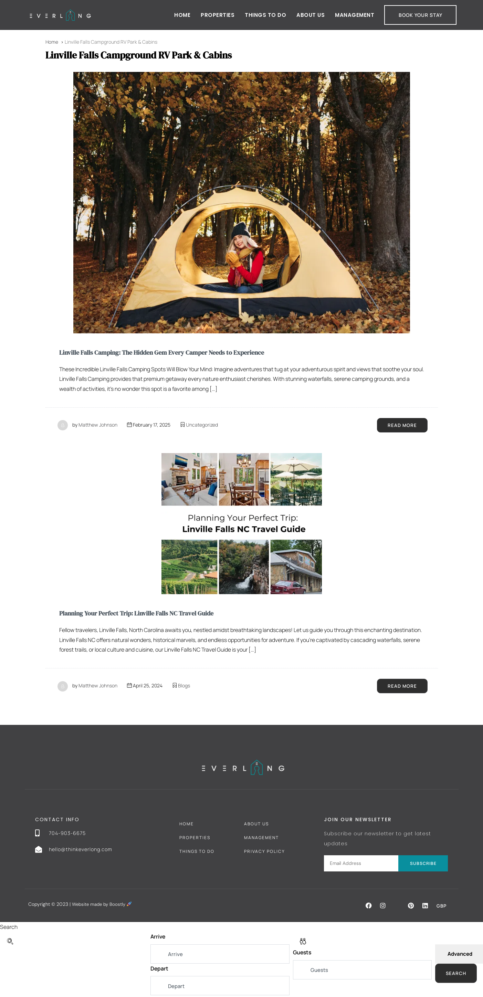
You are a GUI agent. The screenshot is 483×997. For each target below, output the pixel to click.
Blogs (184, 686)
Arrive (158, 938)
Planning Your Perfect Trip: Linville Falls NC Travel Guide (145, 614)
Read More (402, 425)
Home (182, 15)
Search (456, 974)
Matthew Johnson (97, 425)
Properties (217, 15)
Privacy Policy (264, 852)
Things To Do (196, 852)
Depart (159, 970)
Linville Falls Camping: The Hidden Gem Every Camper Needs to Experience (173, 352)
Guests (303, 954)
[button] (368, 906)
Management (354, 15)
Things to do (265, 15)
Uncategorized (202, 425)
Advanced (460, 955)
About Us (310, 15)
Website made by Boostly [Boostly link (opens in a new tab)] (103, 905)
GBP (441, 906)
